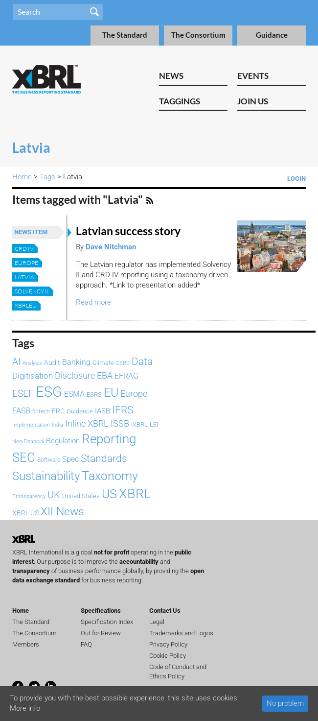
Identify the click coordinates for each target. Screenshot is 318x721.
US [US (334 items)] (109, 494)
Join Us (252, 101)
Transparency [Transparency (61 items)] (28, 496)
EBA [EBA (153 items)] (105, 375)
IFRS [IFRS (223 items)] (122, 410)
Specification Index (107, 621)
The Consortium (198, 35)
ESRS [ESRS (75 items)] (94, 394)
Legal (156, 621)
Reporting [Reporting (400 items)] (109, 439)
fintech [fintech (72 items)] (41, 411)
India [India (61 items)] (57, 425)
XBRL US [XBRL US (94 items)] (25, 513)
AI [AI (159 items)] (16, 362)
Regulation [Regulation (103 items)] (63, 440)
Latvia (24, 277)
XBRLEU (26, 305)
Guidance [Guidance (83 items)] (80, 411)
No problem (285, 703)
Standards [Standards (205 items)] (104, 458)
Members (25, 644)
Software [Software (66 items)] (48, 460)
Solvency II (32, 291)
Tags (47, 176)
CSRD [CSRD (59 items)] (123, 363)
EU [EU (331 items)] (111, 392)
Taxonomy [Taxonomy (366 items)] (110, 475)
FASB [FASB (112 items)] (21, 410)
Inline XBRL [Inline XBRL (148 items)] (87, 423)
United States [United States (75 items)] (81, 496)
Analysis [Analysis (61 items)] (32, 363)
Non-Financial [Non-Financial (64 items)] (28, 441)
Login (296, 178)
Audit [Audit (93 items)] (52, 362)
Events (253, 76)
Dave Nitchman (111, 246)
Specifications (101, 610)
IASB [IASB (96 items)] (102, 411)
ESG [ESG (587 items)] (49, 392)
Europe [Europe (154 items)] (133, 393)
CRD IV (24, 248)
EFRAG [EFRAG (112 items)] (126, 376)
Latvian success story (128, 231)
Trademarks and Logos (181, 633)
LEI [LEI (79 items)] (154, 424)
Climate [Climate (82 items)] (103, 362)
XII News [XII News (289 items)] (62, 511)
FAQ (86, 644)
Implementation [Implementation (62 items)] (31, 425)
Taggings (179, 101)
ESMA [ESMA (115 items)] (74, 394)
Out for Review (101, 633)
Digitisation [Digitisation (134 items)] (32, 376)
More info (25, 708)
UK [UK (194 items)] (53, 495)
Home (22, 176)
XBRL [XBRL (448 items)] (135, 494)
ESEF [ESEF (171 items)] (23, 393)
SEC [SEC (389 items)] (23, 457)
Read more (93, 302)
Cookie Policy (167, 655)
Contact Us (165, 610)
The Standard (124, 35)
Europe (26, 262)
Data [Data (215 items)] (142, 361)
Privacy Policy (168, 644)
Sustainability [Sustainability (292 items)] (46, 476)
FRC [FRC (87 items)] (58, 411)
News (171, 76)
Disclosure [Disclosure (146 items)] (75, 375)
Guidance (272, 35)
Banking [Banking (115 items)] (76, 362)
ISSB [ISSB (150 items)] (120, 423)
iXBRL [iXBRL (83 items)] (139, 424)
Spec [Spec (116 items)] (70, 459)
